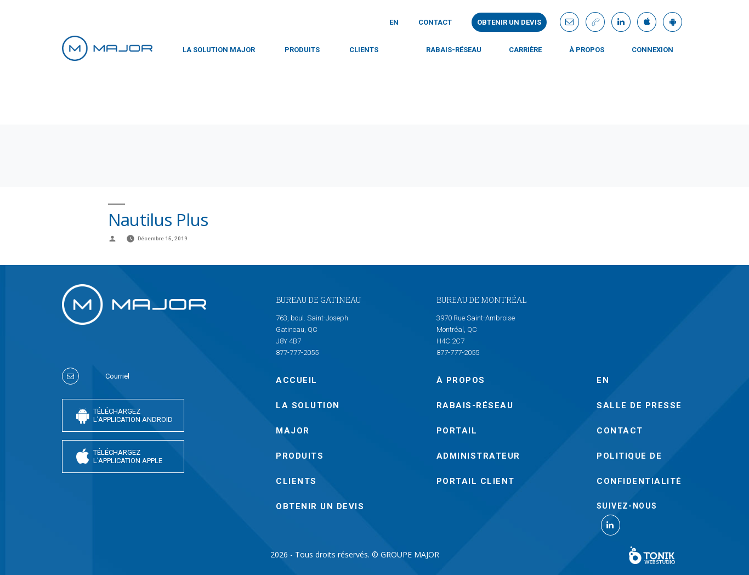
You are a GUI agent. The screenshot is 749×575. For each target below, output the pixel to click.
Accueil (296, 380)
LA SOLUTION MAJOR (219, 50)
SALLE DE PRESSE (639, 405)
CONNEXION (652, 50)
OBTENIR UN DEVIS (320, 506)
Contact (435, 22)
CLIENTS (363, 50)
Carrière (525, 50)
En (394, 22)
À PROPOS (586, 50)
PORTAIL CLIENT (475, 481)
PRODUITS (302, 50)
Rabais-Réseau (453, 50)
